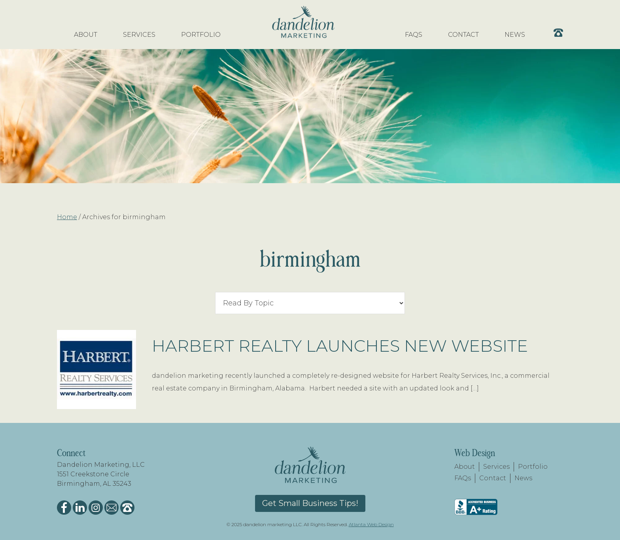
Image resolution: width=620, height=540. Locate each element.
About (464, 466)
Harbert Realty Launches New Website (340, 345)
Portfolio (533, 466)
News (523, 478)
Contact (492, 478)
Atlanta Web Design (371, 524)
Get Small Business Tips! (310, 503)
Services (496, 466)
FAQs (462, 478)
